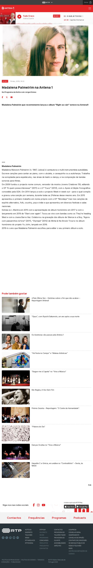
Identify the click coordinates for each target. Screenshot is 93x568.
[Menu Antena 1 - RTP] (90, 8)
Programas (59, 518)
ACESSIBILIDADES (60, 543)
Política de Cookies (28, 560)
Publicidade (15, 562)
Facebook (3, 537)
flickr (17, 537)
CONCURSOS (44, 540)
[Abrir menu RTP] (46, 2)
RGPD (70, 548)
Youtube (14, 537)
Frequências (36, 518)
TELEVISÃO (28, 535)
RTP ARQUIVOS (30, 540)
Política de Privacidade (10, 560)
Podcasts (80, 518)
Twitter (6, 537)
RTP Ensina (29, 543)
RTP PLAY (43, 530)
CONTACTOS (58, 530)
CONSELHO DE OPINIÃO (76, 538)
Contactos (14, 518)
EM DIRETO (43, 532)
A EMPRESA (72, 530)
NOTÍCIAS (28, 530)
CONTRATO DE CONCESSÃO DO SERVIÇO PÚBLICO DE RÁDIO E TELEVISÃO (78, 543)
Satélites (57, 546)
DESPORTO (28, 532)
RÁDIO (27, 538)
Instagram (10, 537)
